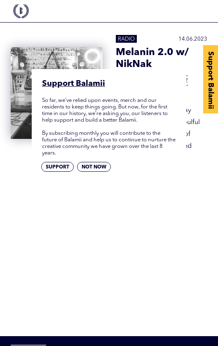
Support (57, 167)
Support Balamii (210, 80)
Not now (94, 167)
